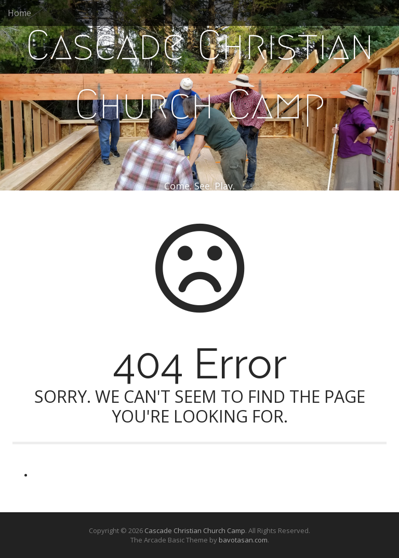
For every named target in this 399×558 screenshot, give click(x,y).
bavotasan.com (243, 540)
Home (19, 13)
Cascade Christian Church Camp (199, 75)
